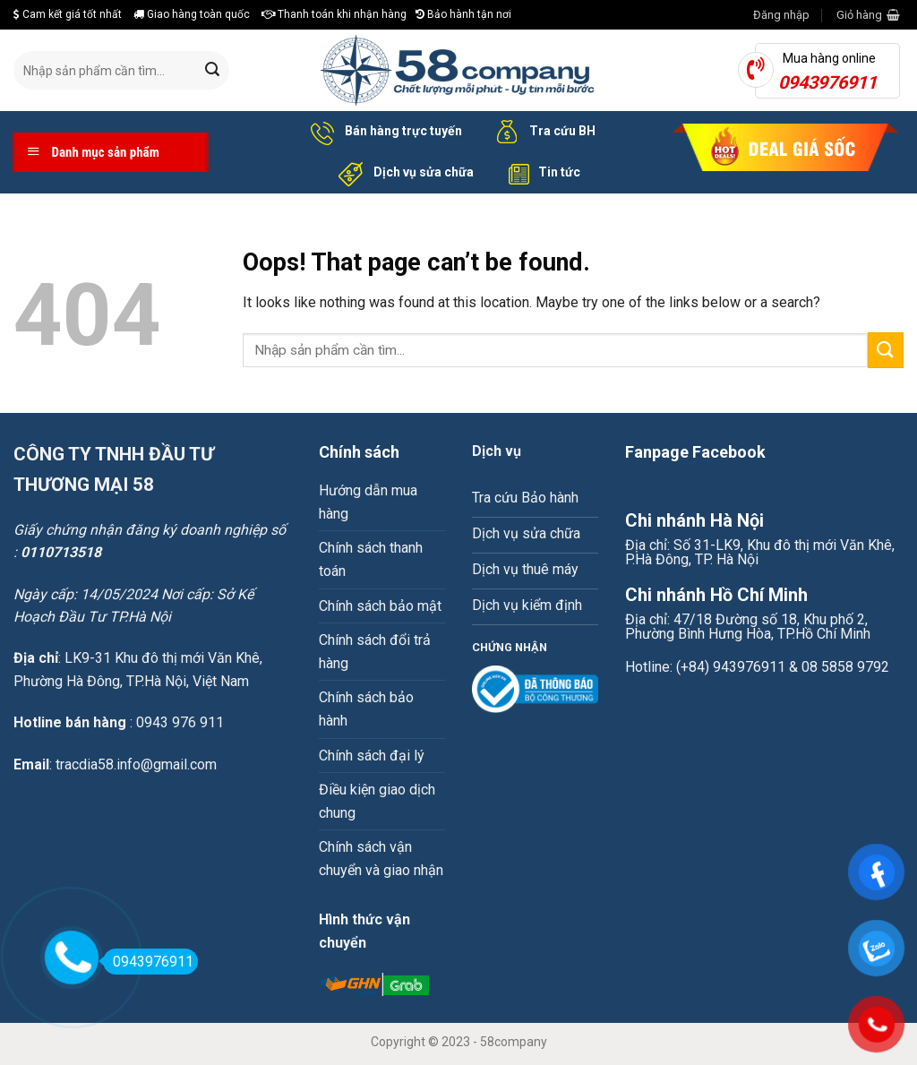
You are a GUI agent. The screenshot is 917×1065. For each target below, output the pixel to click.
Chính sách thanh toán (371, 559)
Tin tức (540, 172)
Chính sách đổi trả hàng (375, 651)
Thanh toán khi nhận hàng (334, 14)
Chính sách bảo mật (380, 605)
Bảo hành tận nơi (463, 14)
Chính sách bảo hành (366, 709)
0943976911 (148, 961)
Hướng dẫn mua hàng (368, 502)
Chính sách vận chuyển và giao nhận (381, 858)
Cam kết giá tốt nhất (67, 14)
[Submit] (212, 71)
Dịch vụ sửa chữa (403, 172)
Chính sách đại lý (371, 755)
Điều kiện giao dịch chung (377, 801)
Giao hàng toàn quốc (191, 14)
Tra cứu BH (542, 131)
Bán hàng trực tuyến (383, 131)
